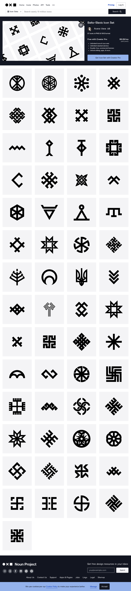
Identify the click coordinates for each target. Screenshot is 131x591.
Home (21, 5)
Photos (36, 5)
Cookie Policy (51, 586)
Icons (28, 5)
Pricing (111, 5)
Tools (48, 5)
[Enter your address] (101, 570)
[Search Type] (14, 11)
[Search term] (65, 11)
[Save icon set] (80, 25)
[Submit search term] (117, 11)
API (42, 5)
